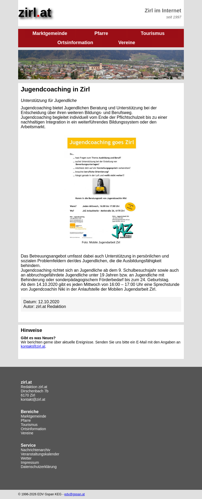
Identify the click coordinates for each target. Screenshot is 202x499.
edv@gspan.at (74, 493)
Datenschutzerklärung (39, 466)
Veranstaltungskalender (40, 453)
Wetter (26, 457)
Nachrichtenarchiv (35, 449)
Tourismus (29, 423)
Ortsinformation (33, 428)
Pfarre (26, 419)
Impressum (30, 461)
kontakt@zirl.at (33, 345)
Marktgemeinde (33, 415)
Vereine (27, 432)
